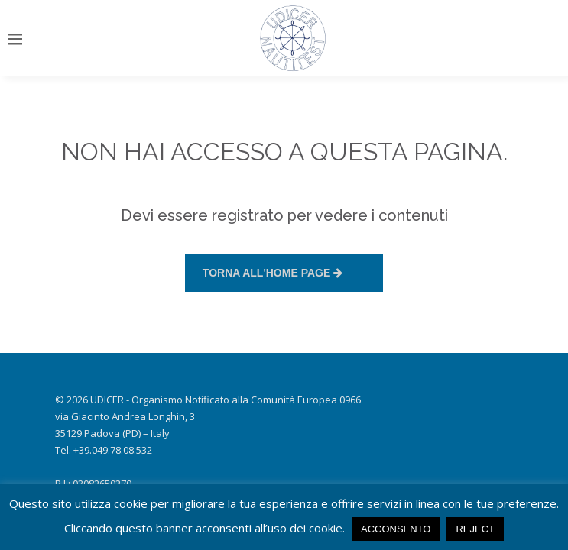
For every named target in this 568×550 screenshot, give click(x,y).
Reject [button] (475, 529)
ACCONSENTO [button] (396, 529)
